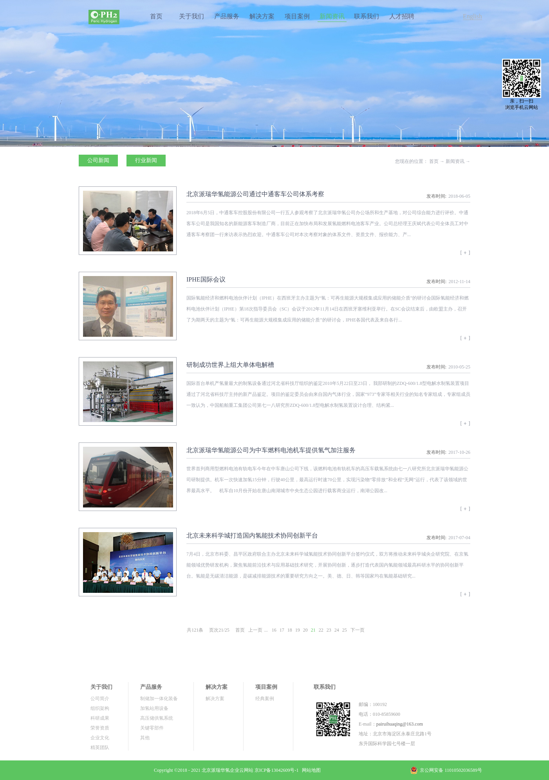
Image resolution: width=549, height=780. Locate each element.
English (472, 16)
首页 (156, 16)
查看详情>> (465, 255)
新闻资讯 (455, 161)
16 (274, 630)
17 (282, 630)
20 (305, 630)
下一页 (357, 630)
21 (313, 630)
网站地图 (310, 770)
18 (289, 630)
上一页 (255, 630)
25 (344, 630)
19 (297, 630)
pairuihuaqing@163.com (399, 724)
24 (336, 630)
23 (329, 630)
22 (321, 630)
